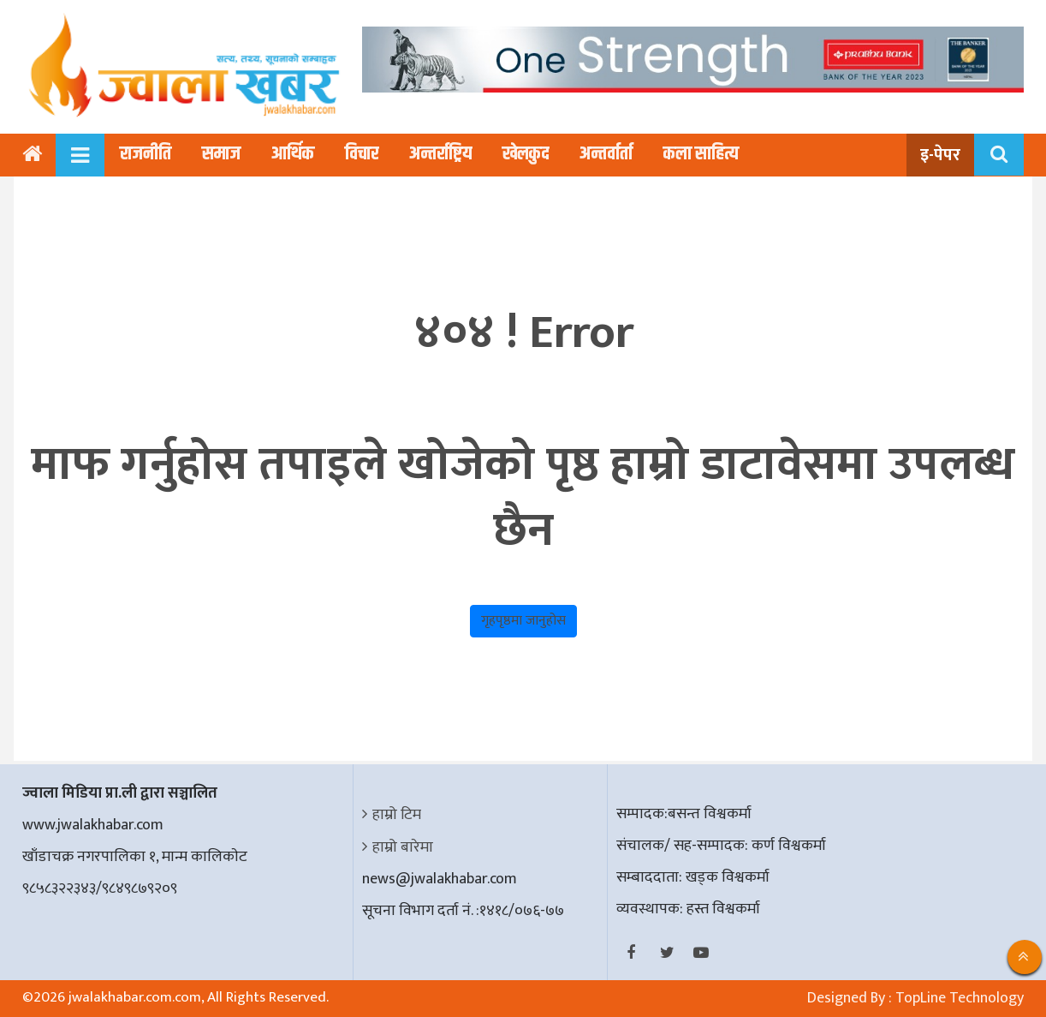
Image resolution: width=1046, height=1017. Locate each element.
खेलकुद (525, 154)
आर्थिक (292, 154)
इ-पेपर (940, 155)
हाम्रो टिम (396, 815)
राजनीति (145, 154)
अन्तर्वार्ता (606, 154)
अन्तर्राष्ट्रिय (440, 154)
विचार (361, 154)
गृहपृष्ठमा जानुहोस (523, 620)
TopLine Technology (959, 998)
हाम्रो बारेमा (402, 847)
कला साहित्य (701, 154)
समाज (221, 154)
